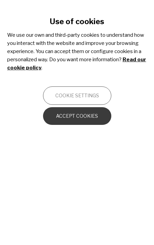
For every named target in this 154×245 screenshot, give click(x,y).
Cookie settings (77, 95)
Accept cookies (77, 116)
